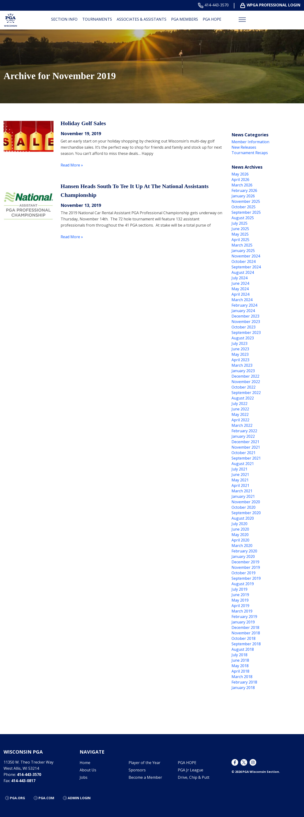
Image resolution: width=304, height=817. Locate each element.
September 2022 (246, 392)
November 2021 (246, 447)
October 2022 (244, 387)
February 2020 (244, 551)
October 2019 (244, 572)
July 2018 (239, 654)
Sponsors (137, 770)
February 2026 (244, 190)
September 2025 (246, 212)
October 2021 (244, 452)
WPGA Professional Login (271, 5)
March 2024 (242, 299)
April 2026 (240, 179)
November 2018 (246, 633)
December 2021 (245, 441)
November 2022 (246, 381)
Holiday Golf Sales (83, 123)
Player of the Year (144, 762)
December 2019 (245, 562)
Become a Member (145, 777)
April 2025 (240, 239)
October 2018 (244, 638)
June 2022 (240, 409)
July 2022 (239, 403)
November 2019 (246, 567)
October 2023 (244, 327)
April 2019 (240, 605)
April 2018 (240, 671)
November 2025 (246, 201)
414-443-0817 (23, 780)
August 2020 (243, 518)
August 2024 (243, 272)
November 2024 (246, 256)
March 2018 (242, 676)
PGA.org (17, 798)
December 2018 (245, 627)
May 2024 (240, 288)
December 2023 (245, 316)
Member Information (250, 141)
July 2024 (239, 277)
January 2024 (243, 310)
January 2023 (243, 370)
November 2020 (246, 501)
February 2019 (244, 616)
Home (85, 762)
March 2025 (242, 245)
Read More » (72, 165)
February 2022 (244, 430)
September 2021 (246, 458)
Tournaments (97, 19)
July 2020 (239, 523)
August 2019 (243, 583)
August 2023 (243, 338)
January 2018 (243, 687)
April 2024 (240, 294)
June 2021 (240, 474)
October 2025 (244, 206)
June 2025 (240, 228)
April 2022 (240, 420)
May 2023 (240, 354)
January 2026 (243, 196)
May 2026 (240, 174)
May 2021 (240, 480)
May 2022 (240, 414)
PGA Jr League (190, 770)
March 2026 (242, 185)
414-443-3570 (214, 5)
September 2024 (246, 267)
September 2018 (246, 643)
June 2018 (240, 660)
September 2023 (246, 332)
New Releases (244, 147)
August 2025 (243, 217)
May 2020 (240, 534)
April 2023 (240, 359)
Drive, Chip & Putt (193, 777)
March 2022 (242, 425)
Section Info (64, 19)
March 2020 (242, 545)
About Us (88, 770)
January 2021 (243, 496)
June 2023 (240, 349)
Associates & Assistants (141, 19)
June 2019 (240, 594)
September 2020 (246, 512)
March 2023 (242, 365)
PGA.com (46, 798)
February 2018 (244, 682)
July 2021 (239, 469)
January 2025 (243, 250)
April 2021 (240, 485)
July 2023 (239, 343)
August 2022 (243, 398)
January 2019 (243, 622)
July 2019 (239, 589)
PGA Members (184, 19)
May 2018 (240, 665)
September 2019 (246, 578)
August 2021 (243, 463)
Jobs (83, 777)
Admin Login (79, 798)
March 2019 (242, 611)
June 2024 (240, 283)
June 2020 (240, 529)
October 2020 (244, 507)
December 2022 (245, 376)
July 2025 (239, 223)
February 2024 (244, 305)
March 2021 (242, 491)
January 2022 (243, 436)
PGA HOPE (212, 19)
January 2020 (243, 556)
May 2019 (240, 600)
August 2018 (243, 649)
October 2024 (244, 261)
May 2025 (240, 234)
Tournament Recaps (250, 152)
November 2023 (246, 321)
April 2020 (240, 540)
